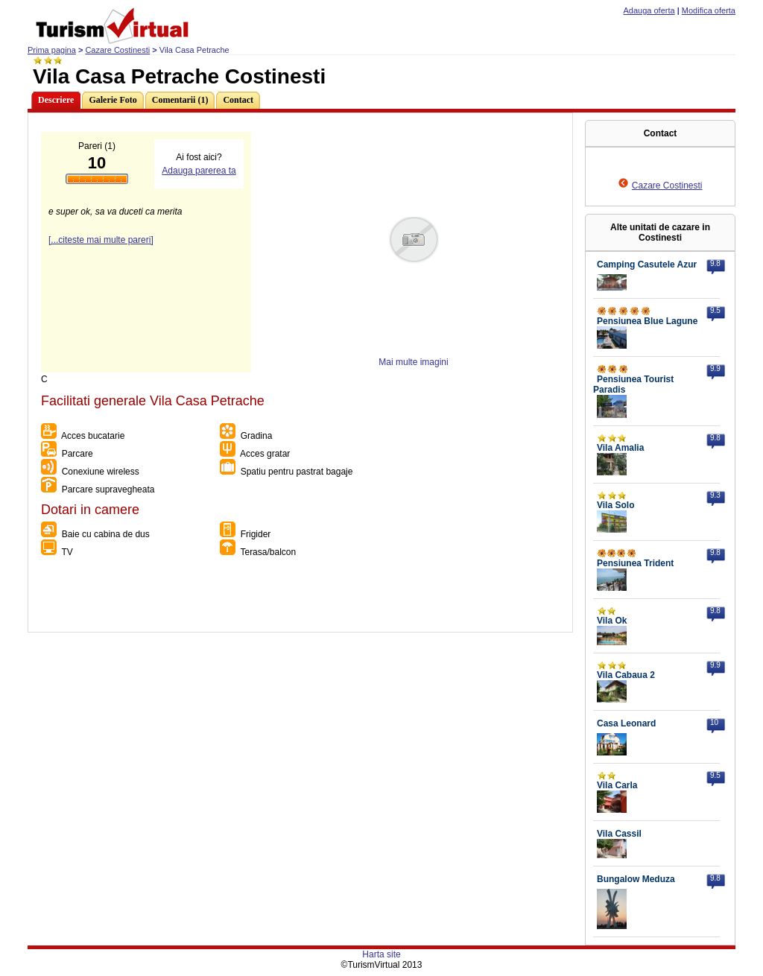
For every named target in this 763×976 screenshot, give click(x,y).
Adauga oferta (649, 10)
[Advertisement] (299, 598)
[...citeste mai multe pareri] (100, 240)
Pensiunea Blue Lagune (647, 321)
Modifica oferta (708, 10)
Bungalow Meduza (636, 879)
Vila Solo (615, 505)
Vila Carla (617, 785)
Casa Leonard (626, 723)
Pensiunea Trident (635, 563)
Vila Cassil (619, 833)
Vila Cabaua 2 (626, 675)
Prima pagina (52, 49)
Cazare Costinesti (117, 49)
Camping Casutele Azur (647, 264)
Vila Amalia (620, 448)
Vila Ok (612, 620)
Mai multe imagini (413, 362)
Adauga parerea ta (198, 170)
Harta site (381, 954)
